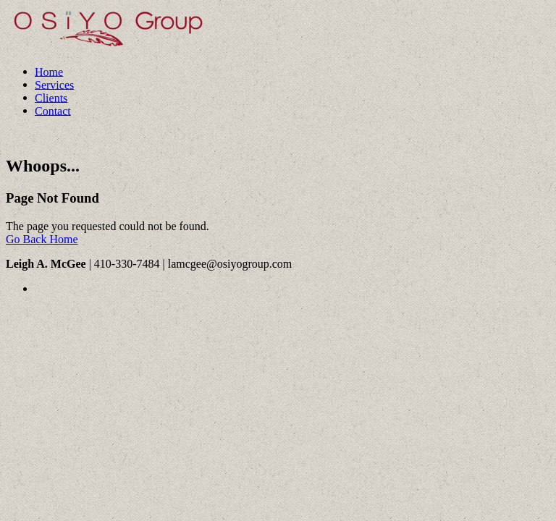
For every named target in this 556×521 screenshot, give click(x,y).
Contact (53, 110)
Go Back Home (42, 239)
